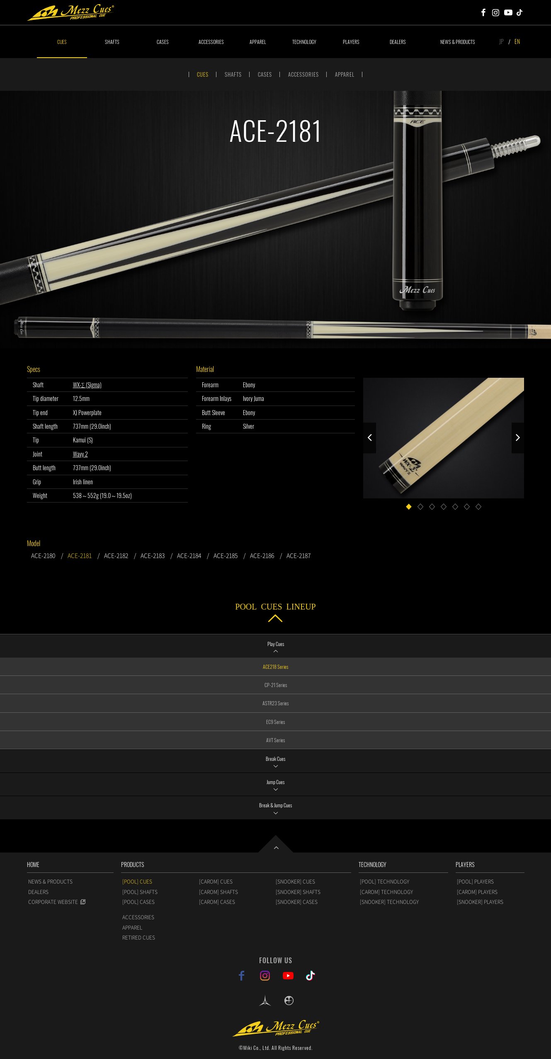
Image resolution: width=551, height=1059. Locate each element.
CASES (163, 41)
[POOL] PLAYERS (475, 881)
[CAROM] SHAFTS (218, 892)
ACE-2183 (153, 555)
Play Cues (275, 643)
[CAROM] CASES (217, 902)
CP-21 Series (276, 684)
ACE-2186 (262, 555)
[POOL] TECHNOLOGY (384, 881)
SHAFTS (112, 41)
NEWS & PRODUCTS (457, 41)
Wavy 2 (80, 453)
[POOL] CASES (138, 902)
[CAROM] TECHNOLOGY (386, 892)
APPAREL (258, 41)
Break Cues (275, 758)
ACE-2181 (80, 555)
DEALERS (398, 41)
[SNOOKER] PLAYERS (480, 902)
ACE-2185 (226, 555)
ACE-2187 (298, 555)
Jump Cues (275, 781)
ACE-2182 (116, 555)
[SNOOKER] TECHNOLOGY (389, 902)
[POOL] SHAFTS (140, 892)
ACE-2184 (189, 555)
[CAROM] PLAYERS (477, 892)
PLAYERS (351, 41)
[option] (275, 219)
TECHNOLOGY (304, 41)
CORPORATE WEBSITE (53, 902)
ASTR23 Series (275, 703)
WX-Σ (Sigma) (87, 384)
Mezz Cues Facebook (483, 12)
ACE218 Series (275, 666)
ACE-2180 (43, 555)
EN (517, 41)
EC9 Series (275, 721)
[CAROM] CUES (216, 881)
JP (501, 41)
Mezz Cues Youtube (508, 12)
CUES (62, 41)
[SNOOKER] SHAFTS (298, 892)
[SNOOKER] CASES (297, 902)
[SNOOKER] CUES (295, 881)
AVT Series (275, 739)
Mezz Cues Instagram (496, 12)
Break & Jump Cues (275, 805)
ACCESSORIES (211, 41)
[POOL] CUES (137, 881)
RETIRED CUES (138, 937)
